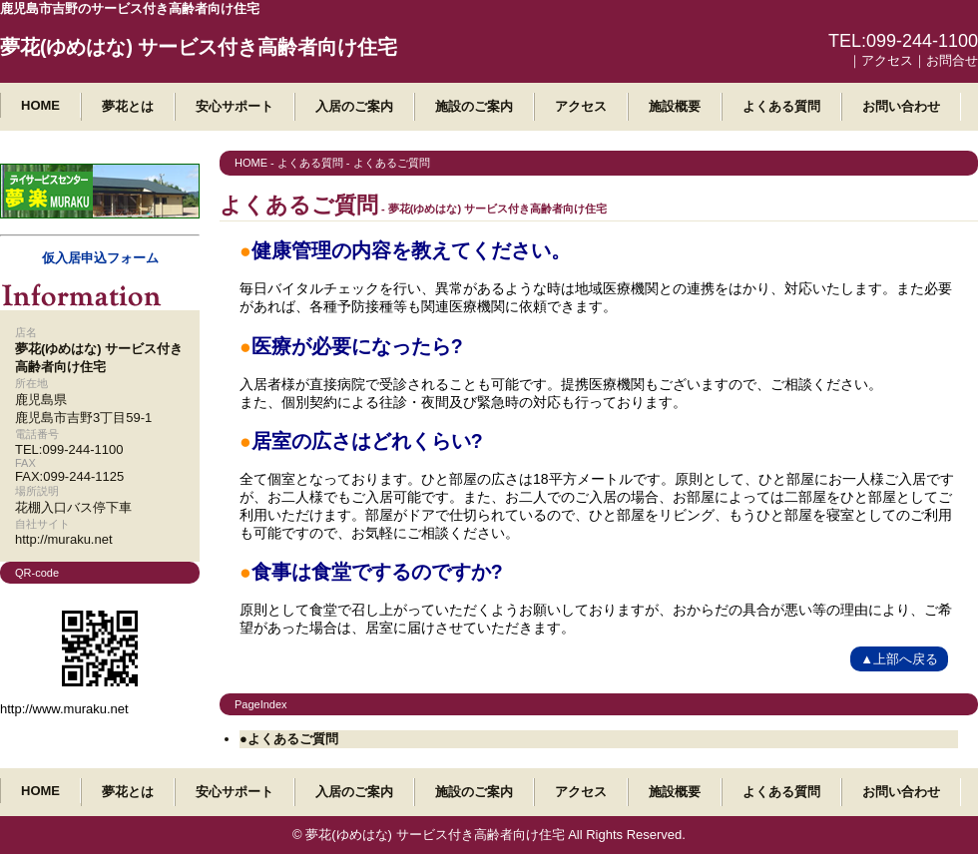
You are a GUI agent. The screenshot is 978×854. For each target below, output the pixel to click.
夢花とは (128, 106)
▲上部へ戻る (899, 658)
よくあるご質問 (391, 163)
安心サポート (234, 106)
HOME (40, 105)
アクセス (887, 60)
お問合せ (952, 60)
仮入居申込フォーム (100, 257)
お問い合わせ (901, 106)
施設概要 (675, 106)
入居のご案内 (354, 106)
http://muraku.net (64, 539)
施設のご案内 (474, 106)
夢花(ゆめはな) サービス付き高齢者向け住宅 (198, 47)
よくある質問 (781, 106)
